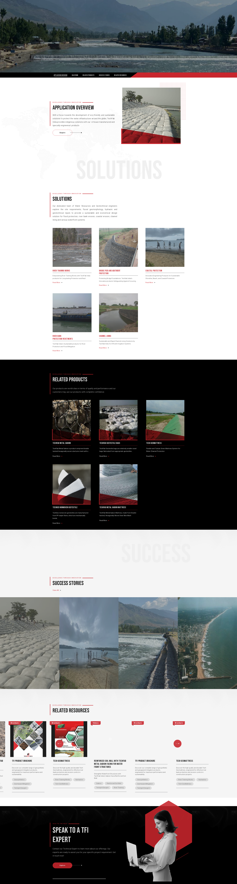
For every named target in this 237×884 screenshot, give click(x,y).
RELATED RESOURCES (120, 75)
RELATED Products (88, 75)
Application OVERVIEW (60, 75)
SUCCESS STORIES (104, 75)
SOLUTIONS (75, 75)
